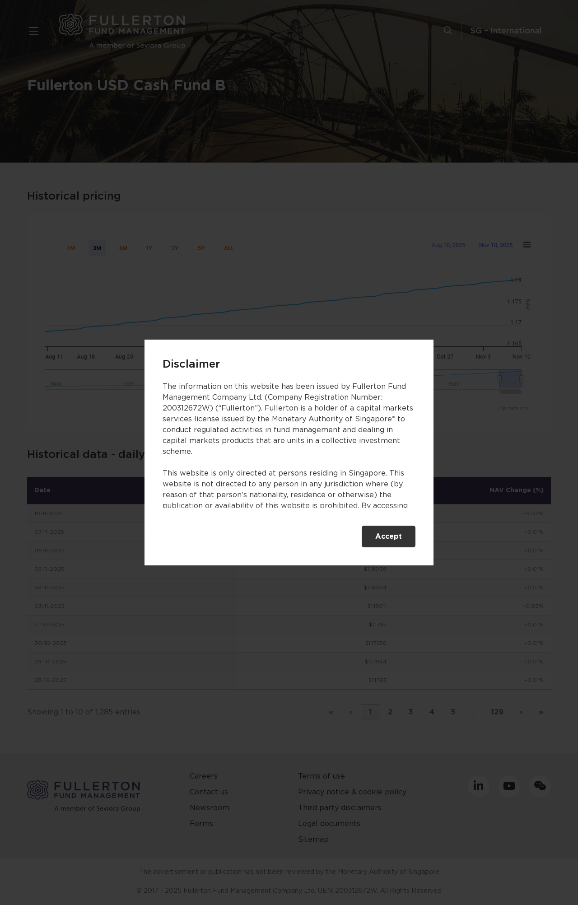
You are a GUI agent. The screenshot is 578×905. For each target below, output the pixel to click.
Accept (388, 536)
